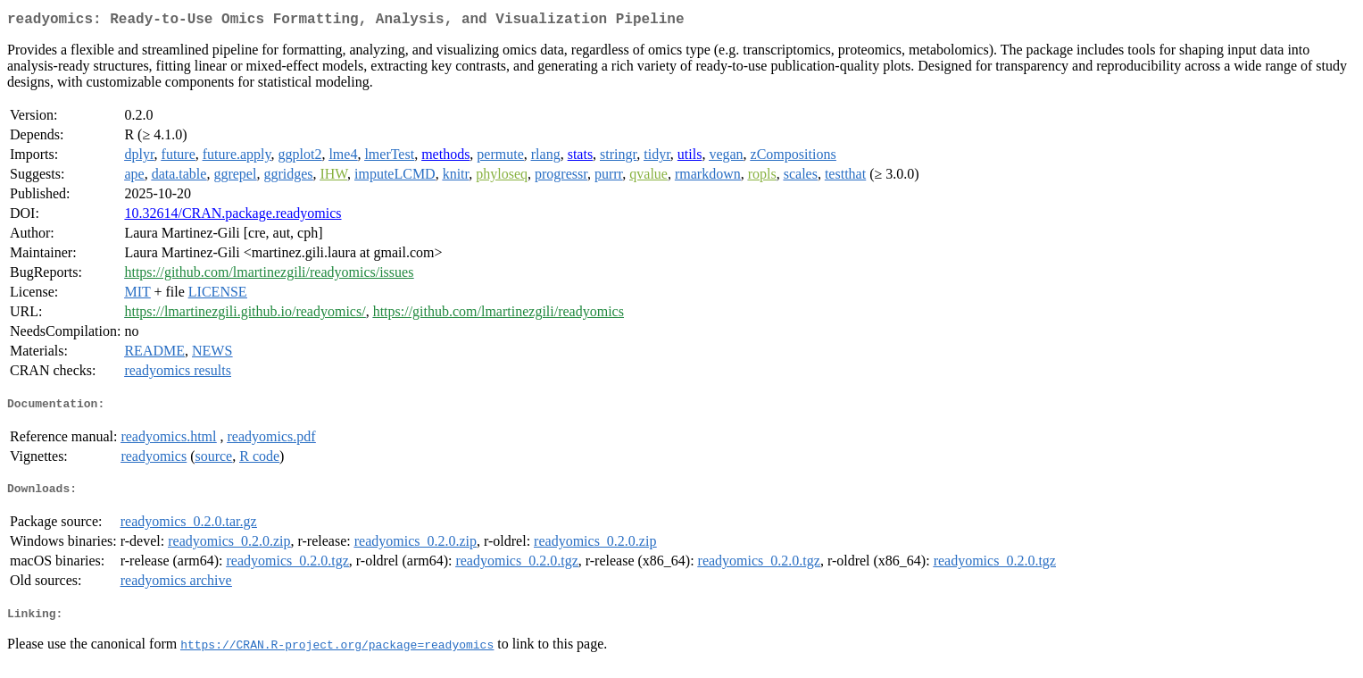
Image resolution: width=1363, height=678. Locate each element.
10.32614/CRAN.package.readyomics (232, 216)
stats (580, 157)
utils (689, 157)
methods (445, 157)
